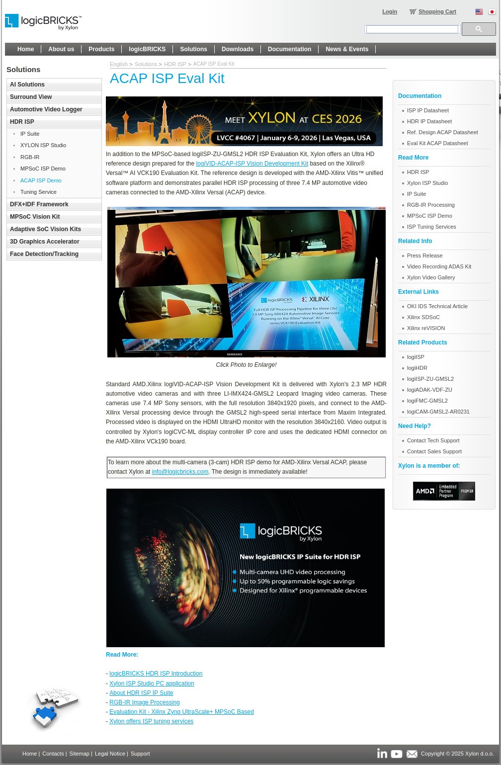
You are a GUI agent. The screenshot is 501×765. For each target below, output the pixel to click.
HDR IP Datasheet (429, 121)
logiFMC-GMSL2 (427, 401)
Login (389, 11)
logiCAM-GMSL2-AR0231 (438, 412)
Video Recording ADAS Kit (439, 266)
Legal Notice (110, 754)
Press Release (425, 255)
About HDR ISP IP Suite (141, 692)
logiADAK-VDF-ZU (429, 390)
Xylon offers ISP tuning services (151, 721)
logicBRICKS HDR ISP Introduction (155, 673)
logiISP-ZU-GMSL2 (430, 379)
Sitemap (79, 754)
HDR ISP (175, 64)
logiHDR (417, 368)
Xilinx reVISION (426, 328)
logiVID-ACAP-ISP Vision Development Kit (252, 163)
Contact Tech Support (433, 440)
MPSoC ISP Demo (429, 216)
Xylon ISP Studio (427, 183)
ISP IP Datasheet (428, 110)
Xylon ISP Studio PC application (151, 683)
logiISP (415, 357)
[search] (412, 29)
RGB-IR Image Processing (144, 702)
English (119, 64)
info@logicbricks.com (180, 471)
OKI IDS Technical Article (437, 306)
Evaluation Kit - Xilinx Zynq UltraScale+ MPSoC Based (181, 711)
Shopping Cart (437, 11)
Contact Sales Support (434, 451)
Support (140, 754)
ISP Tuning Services (431, 227)
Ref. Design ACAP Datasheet (442, 132)
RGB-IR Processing (431, 205)
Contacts (53, 754)
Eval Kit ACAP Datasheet (437, 143)
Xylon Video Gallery (431, 277)
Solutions (146, 64)
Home (29, 754)
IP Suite (416, 194)
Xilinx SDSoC (423, 317)
